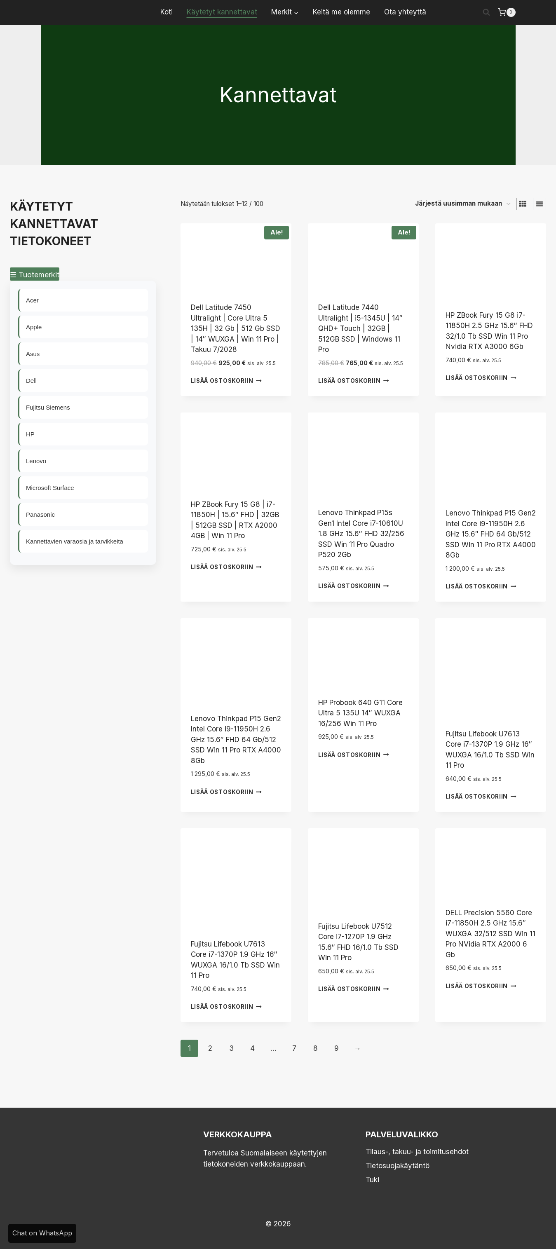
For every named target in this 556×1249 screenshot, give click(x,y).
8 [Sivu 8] (315, 1048)
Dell (31, 380)
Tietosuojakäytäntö (397, 1166)
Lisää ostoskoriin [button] (226, 380)
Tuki (372, 1180)
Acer (32, 300)
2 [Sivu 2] (210, 1048)
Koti (166, 12)
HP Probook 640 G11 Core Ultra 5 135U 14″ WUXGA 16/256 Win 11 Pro (360, 713)
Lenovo (36, 460)
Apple (34, 326)
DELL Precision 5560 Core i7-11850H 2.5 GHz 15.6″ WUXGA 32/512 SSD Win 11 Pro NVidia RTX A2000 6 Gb (490, 934)
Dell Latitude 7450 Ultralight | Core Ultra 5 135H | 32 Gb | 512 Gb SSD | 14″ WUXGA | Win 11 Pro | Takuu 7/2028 (235, 328)
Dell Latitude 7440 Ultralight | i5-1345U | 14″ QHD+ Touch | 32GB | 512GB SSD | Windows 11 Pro (360, 328)
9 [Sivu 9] (336, 1048)
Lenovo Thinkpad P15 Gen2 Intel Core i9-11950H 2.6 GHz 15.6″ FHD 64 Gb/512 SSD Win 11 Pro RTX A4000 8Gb (491, 534)
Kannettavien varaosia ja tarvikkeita (75, 541)
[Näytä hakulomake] (486, 12)
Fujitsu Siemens (48, 407)
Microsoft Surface (50, 487)
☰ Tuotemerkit (34, 274)
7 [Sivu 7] (294, 1048)
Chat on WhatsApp (42, 1233)
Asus (33, 353)
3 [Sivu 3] (231, 1048)
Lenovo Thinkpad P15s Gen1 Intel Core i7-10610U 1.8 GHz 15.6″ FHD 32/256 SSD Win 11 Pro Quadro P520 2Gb (361, 534)
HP (30, 434)
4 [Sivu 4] (252, 1048)
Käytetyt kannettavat (222, 12)
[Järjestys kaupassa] (462, 204)
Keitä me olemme (341, 12)
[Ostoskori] (506, 12)
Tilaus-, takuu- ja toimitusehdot (417, 1152)
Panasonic (40, 514)
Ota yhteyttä (405, 12)
